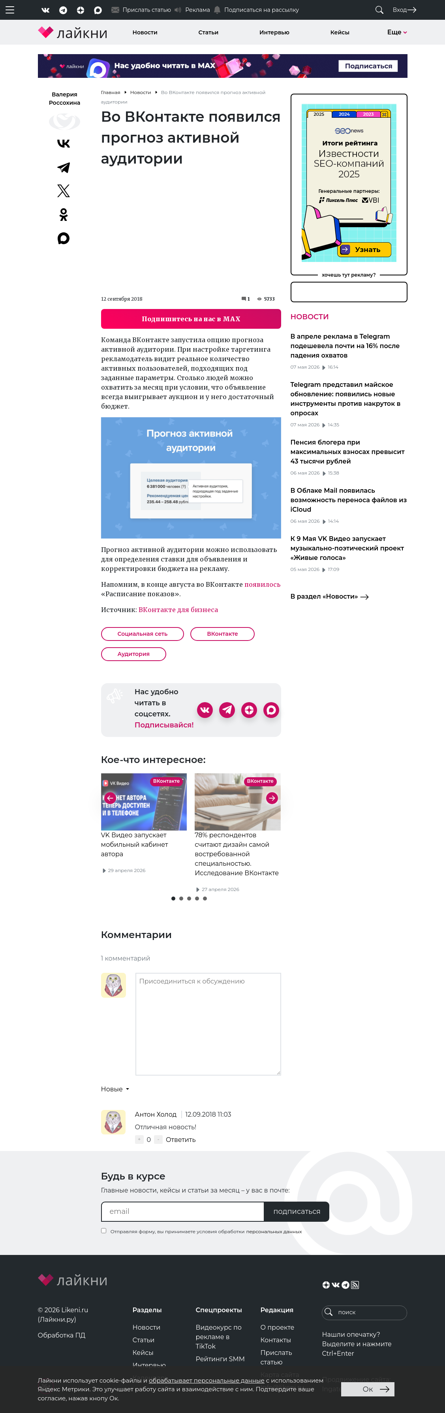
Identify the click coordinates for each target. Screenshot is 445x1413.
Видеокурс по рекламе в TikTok (219, 1337)
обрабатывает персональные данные (207, 1380)
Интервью (274, 32)
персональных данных (274, 1231)
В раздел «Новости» (330, 597)
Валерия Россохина (65, 98)
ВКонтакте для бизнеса (178, 610)
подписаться (297, 1211)
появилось (262, 584)
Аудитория (134, 654)
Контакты (275, 1340)
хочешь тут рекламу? (349, 275)
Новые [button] (113, 1089)
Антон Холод (156, 1114)
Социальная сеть (143, 633)
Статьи (209, 32)
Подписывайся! (164, 725)
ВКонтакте (222, 633)
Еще (397, 32)
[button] (173, 899)
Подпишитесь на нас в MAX (191, 319)
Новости (145, 32)
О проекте (277, 1327)
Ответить (180, 1140)
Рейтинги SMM (220, 1359)
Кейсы (339, 32)
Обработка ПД (62, 1335)
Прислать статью (276, 1357)
